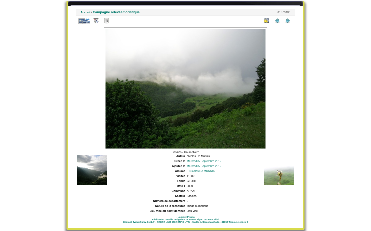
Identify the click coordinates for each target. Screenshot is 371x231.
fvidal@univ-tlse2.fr (143, 222)
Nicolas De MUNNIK (202, 170)
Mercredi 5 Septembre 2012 (204, 160)
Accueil (85, 12)
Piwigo (191, 217)
